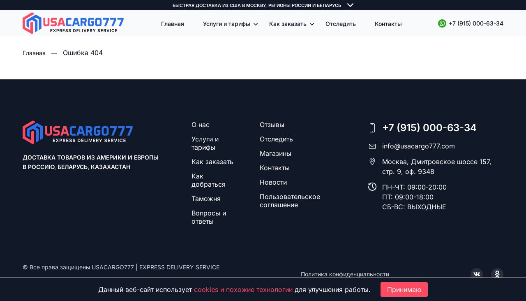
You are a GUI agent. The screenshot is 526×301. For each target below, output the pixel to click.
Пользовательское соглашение (290, 200)
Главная (172, 23)
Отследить (340, 23)
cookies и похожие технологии (243, 289)
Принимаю (404, 289)
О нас (200, 124)
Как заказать (288, 23)
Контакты (388, 23)
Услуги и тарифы (226, 23)
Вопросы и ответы (208, 217)
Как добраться (208, 180)
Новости (273, 182)
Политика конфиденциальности (345, 274)
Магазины (275, 153)
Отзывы (272, 124)
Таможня (206, 198)
